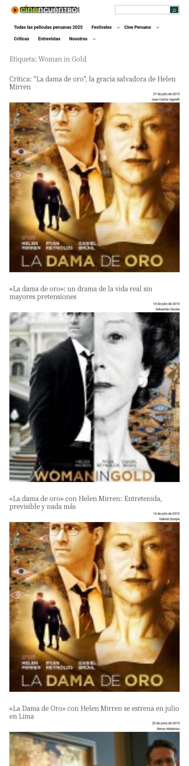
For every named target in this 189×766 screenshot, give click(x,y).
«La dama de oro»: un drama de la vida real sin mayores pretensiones (80, 292)
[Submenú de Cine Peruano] (158, 27)
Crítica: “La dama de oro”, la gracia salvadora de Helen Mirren (92, 83)
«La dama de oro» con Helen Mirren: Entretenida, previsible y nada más (85, 502)
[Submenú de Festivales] (118, 27)
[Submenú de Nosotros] (94, 39)
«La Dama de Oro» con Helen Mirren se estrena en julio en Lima (94, 712)
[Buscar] (174, 9)
